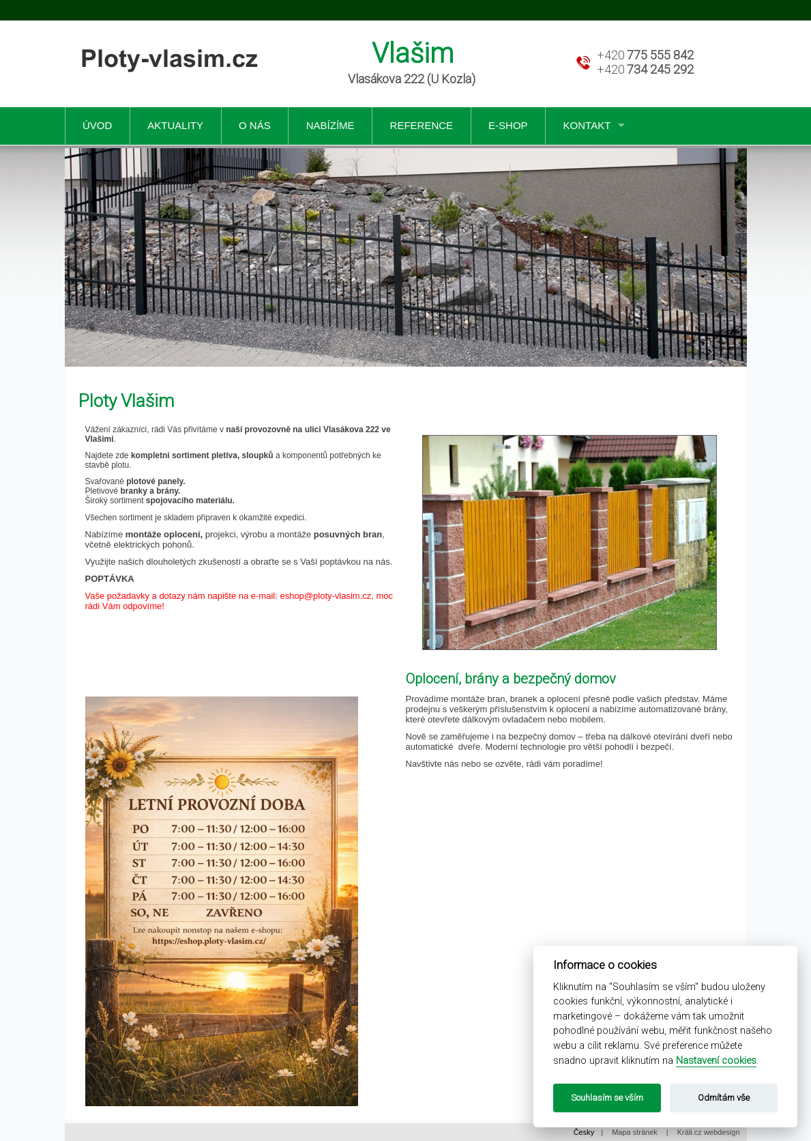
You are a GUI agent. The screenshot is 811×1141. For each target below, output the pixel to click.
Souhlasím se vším (607, 1098)
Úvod (97, 125)
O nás (255, 125)
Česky (584, 1132)
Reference (422, 125)
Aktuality (175, 125)
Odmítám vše (724, 1098)
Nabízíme (330, 125)
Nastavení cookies (716, 1061)
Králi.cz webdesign (708, 1132)
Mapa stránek (635, 1132)
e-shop (508, 125)
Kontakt (587, 125)
